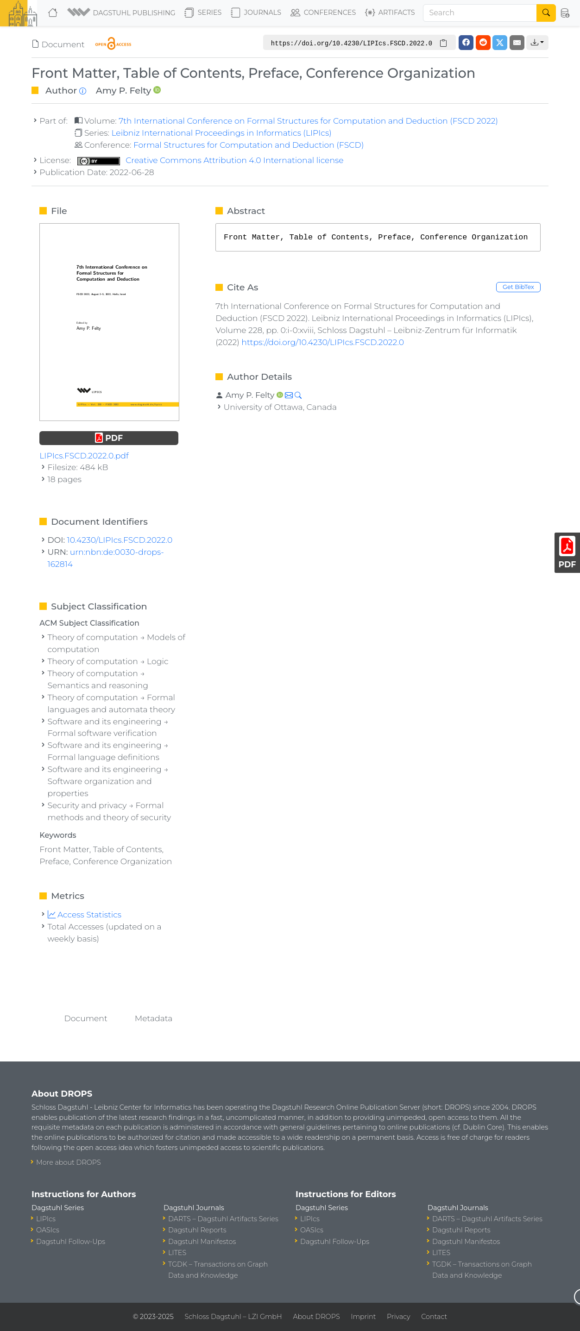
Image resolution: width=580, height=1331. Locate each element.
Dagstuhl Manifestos (202, 1241)
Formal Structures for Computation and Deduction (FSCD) (248, 145)
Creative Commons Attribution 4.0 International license (210, 160)
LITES (177, 1253)
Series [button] (203, 13)
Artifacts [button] (390, 13)
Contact (434, 1316)
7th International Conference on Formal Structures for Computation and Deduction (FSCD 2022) (308, 121)
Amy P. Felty (123, 90)
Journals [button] (256, 13)
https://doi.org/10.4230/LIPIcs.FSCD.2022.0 (322, 342)
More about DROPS (68, 1162)
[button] (122, 13)
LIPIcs (46, 1219)
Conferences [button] (323, 13)
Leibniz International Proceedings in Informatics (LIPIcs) (221, 133)
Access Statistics (85, 914)
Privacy (398, 1316)
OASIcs (47, 1230)
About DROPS (316, 1316)
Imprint (363, 1316)
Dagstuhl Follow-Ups (70, 1241)
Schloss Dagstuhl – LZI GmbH (233, 1316)
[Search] (480, 13)
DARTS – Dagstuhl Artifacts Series (223, 1219)
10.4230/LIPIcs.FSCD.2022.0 (120, 540)
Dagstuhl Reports (197, 1230)
